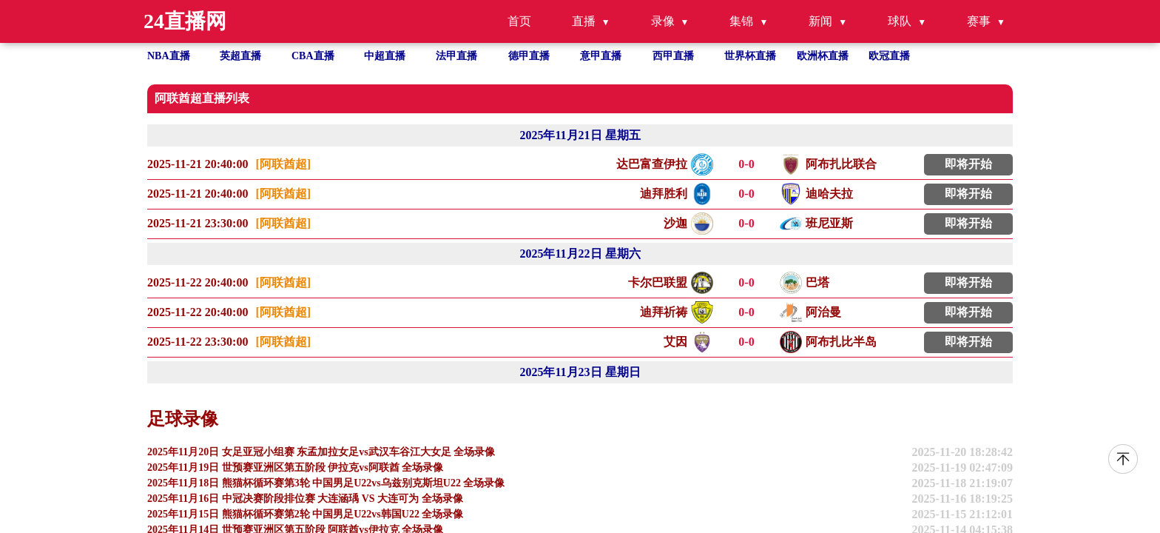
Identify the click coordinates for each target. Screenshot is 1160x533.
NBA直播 (168, 55)
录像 (663, 21)
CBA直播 (312, 55)
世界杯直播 (750, 55)
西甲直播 (673, 55)
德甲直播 (529, 55)
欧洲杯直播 (823, 55)
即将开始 (968, 164)
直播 (584, 21)
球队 (899, 21)
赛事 (979, 21)
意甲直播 (600, 55)
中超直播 (384, 55)
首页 (519, 21)
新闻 (820, 21)
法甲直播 (456, 55)
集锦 (741, 21)
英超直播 (240, 55)
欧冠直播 (889, 55)
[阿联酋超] (283, 164)
